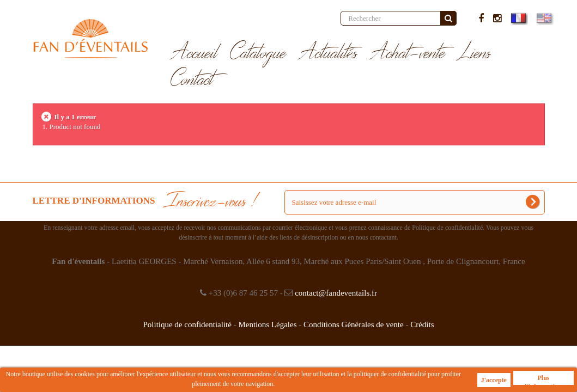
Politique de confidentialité (187, 324)
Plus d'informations (543, 379)
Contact (192, 80)
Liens (474, 53)
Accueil (194, 53)
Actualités (328, 53)
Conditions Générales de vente (353, 324)
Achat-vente (408, 53)
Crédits (422, 324)
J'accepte (494, 380)
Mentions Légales (267, 324)
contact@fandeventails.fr (336, 293)
